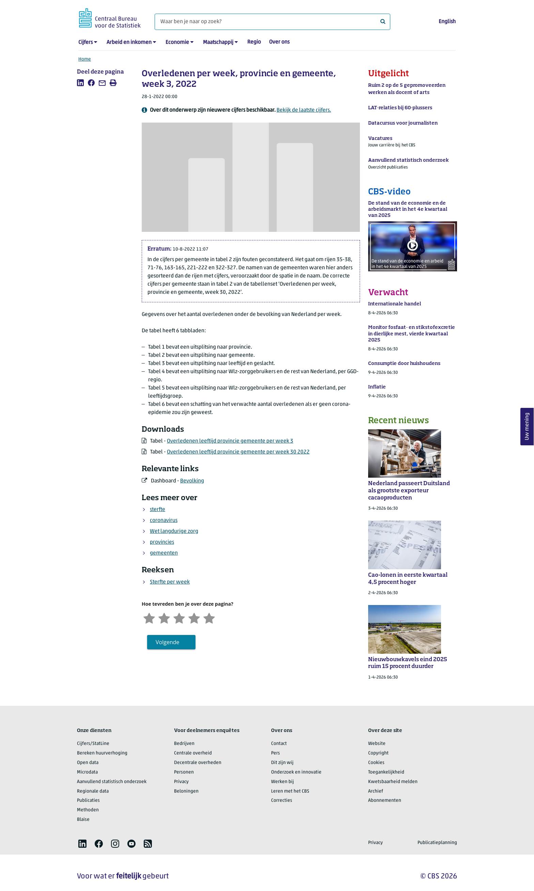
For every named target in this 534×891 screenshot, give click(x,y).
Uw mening (527, 426)
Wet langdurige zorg (174, 531)
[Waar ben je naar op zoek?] (272, 22)
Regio (254, 42)
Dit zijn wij (282, 763)
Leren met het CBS (290, 791)
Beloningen (186, 791)
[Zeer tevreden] (209, 617)
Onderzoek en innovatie (296, 772)
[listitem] (80, 83)
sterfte (157, 509)
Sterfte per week (170, 582)
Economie (177, 42)
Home (84, 59)
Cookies (376, 763)
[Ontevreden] (164, 617)
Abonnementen (384, 800)
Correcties (281, 800)
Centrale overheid (193, 753)
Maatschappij (218, 42)
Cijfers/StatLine (93, 744)
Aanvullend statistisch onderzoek (111, 782)
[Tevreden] (194, 617)
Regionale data (93, 791)
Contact (279, 744)
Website (377, 744)
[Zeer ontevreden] (149, 617)
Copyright (378, 753)
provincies (162, 542)
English (447, 22)
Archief (375, 791)
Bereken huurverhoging (102, 753)
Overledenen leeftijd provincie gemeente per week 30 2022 (238, 452)
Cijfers (85, 42)
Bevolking (192, 481)
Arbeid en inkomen (129, 42)
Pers (275, 753)
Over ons (279, 42)
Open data (87, 763)
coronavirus (163, 520)
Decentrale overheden (197, 763)
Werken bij (282, 782)
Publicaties (88, 800)
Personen (184, 772)
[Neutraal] (179, 617)
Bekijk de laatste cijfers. (304, 110)
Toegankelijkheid (386, 772)
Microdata (87, 772)
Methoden (88, 810)
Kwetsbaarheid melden (393, 782)
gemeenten (164, 553)
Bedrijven (184, 744)
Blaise (83, 819)
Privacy (181, 782)
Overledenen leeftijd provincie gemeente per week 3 (230, 441)
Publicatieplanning (437, 843)
